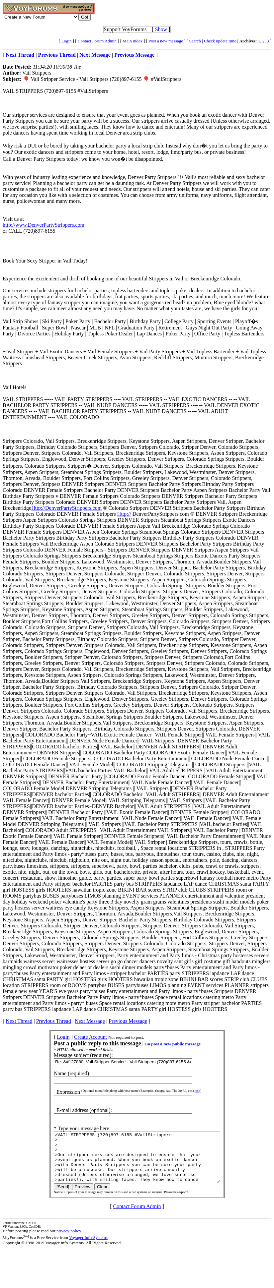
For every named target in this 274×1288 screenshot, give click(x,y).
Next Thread (19, 1021)
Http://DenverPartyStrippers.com (66, 508)
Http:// (124, 514)
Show (161, 29)
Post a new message (165, 40)
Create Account (80, 1037)
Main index (132, 40)
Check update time (220, 40)
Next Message (90, 1021)
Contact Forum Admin (97, 40)
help (187, 1090)
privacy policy (68, 1240)
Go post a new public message (163, 1043)
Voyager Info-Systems (88, 1247)
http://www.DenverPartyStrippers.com (43, 225)
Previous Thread (53, 1021)
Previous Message (128, 1021)
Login (66, 40)
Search (195, 40)
